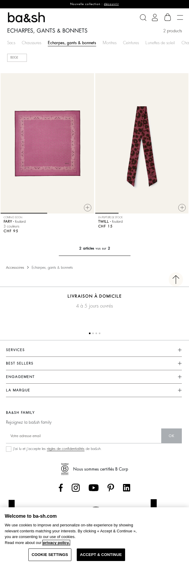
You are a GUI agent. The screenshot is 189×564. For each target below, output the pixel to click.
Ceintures (131, 43)
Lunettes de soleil (160, 43)
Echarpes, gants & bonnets (72, 43)
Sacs (11, 43)
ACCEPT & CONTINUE (101, 554)
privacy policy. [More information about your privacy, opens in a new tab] (56, 542)
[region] (94, 535)
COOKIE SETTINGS (50, 554)
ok (171, 436)
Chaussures (31, 43)
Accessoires (15, 267)
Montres (109, 43)
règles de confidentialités (65, 449)
